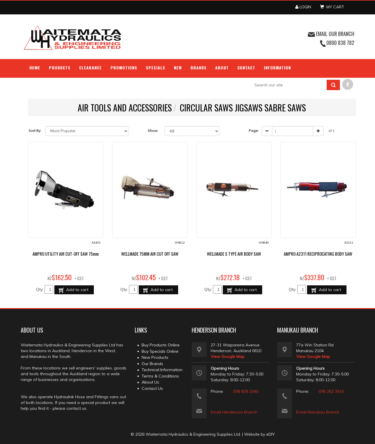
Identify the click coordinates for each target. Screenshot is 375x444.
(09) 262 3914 (331, 391)
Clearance (90, 67)
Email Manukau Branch (317, 412)
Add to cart (77, 289)
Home (35, 67)
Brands (199, 67)
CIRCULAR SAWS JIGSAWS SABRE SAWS (243, 107)
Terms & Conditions (160, 376)
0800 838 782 (340, 42)
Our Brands (152, 363)
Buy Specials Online (160, 351)
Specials (155, 67)
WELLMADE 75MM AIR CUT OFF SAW (149, 254)
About (222, 67)
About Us (150, 382)
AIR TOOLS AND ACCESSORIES (125, 107)
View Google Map (228, 356)
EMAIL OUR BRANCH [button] (331, 33)
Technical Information (162, 369)
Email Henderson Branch (234, 412)
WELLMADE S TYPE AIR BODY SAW (234, 254)
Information (277, 67)
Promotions (124, 67)
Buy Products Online (161, 345)
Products (60, 67)
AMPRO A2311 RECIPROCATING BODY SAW (318, 254)
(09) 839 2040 (245, 391)
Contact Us (152, 388)
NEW (178, 67)
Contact (246, 67)
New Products (155, 357)
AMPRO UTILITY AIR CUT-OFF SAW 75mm (66, 254)
